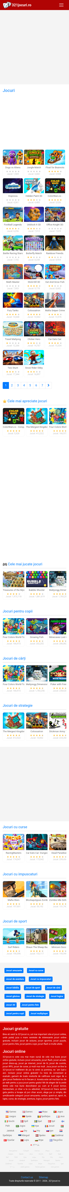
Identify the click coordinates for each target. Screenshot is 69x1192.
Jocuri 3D (10, 1005)
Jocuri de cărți (14, 658)
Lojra (25, 1140)
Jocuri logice (57, 996)
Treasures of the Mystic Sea (17, 590)
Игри (39, 1140)
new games (55, 1167)
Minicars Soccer (59, 947)
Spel (38, 1121)
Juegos (11, 1116)
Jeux (60, 1116)
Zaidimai (57, 1135)
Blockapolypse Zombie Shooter (42, 900)
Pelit (16, 1157)
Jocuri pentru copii (18, 611)
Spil (52, 1121)
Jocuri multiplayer (39, 1013)
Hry (36, 1130)
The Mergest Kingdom (37, 427)
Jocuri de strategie (18, 705)
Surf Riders (13, 947)
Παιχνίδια (56, 1140)
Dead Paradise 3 (59, 853)
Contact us (27, 1177)
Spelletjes (44, 1116)
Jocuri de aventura (15, 979)
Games (11, 1111)
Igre (50, 1130)
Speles (41, 1135)
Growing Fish (36, 637)
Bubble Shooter (37, 590)
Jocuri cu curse (15, 827)
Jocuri (50, 1126)
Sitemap (43, 1177)
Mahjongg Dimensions (37, 684)
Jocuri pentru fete (30, 1005)
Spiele (27, 1116)
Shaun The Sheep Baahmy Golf (42, 947)
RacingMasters (13, 853)
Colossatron (36, 731)
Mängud (24, 1135)
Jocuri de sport (15, 921)
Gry (24, 1130)
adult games (25, 1167)
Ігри (35, 1126)
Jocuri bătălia (12, 987)
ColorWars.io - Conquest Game (18, 427)
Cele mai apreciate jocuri (25, 401)
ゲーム (35, 1145)
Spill (25, 1121)
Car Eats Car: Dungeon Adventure (43, 853)
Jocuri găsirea (13, 996)
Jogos (58, 1111)
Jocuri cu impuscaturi (20, 874)
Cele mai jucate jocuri (22, 564)
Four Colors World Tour (15, 637)
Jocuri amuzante (14, 970)
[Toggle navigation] (61, 5)
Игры (43, 1111)
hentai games (40, 1167)
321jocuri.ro (21, 5)
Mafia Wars (13, 900)
